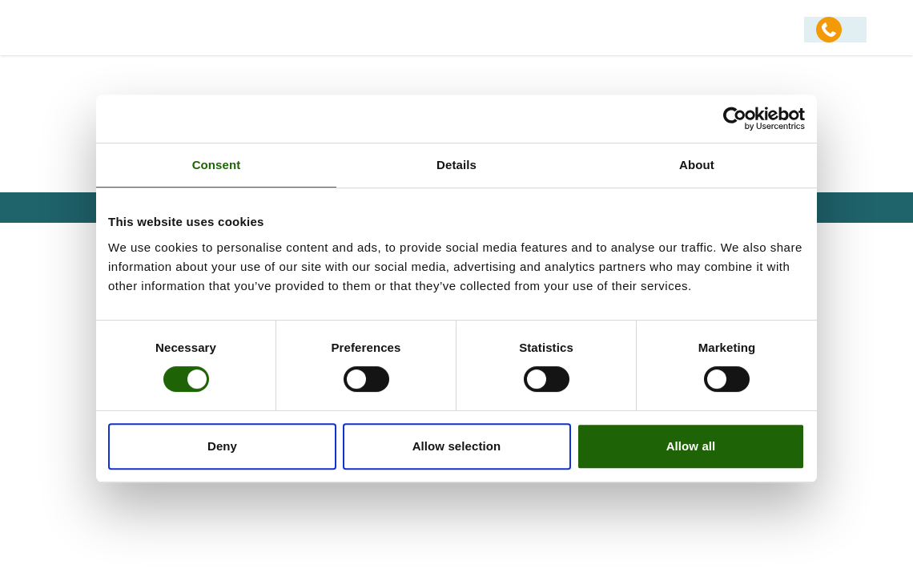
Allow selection (456, 446)
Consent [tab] (216, 164)
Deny (222, 446)
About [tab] (696, 164)
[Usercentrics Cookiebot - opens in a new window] (735, 119)
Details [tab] (456, 164)
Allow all (691, 446)
